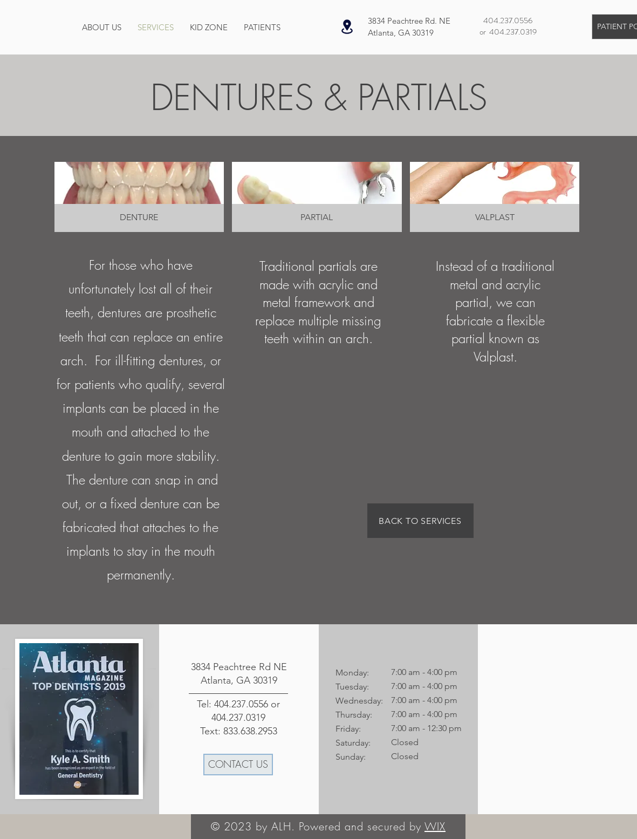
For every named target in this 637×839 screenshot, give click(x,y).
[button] (139, 197)
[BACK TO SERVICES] (420, 520)
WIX (435, 826)
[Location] (347, 26)
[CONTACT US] (238, 764)
